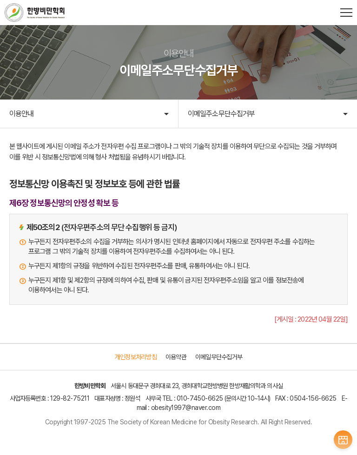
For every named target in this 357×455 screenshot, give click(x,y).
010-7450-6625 (200, 398)
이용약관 (175, 357)
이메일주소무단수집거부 (221, 113)
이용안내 (21, 113)
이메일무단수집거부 (218, 357)
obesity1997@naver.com (186, 407)
